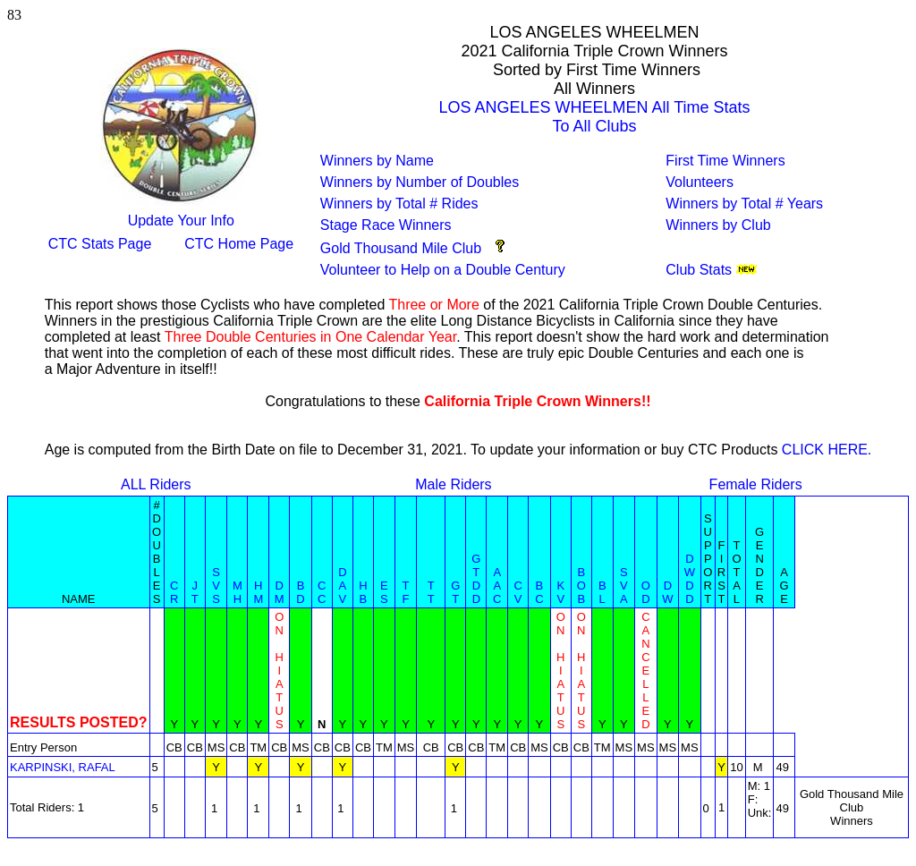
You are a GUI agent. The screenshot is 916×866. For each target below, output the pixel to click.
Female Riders (755, 484)
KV (560, 592)
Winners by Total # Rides (399, 203)
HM (258, 592)
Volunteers (700, 182)
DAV (342, 585)
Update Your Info (181, 220)
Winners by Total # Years (744, 203)
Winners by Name (377, 160)
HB (363, 592)
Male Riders (453, 484)
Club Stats (699, 269)
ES (384, 592)
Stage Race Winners (386, 225)
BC (539, 592)
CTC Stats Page (100, 243)
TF (406, 592)
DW (667, 592)
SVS (216, 585)
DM (279, 592)
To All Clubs (595, 126)
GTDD (475, 579)
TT (431, 592)
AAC (497, 585)
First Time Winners (725, 160)
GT (455, 592)
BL (602, 592)
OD (645, 592)
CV (517, 592)
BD (300, 592)
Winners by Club (718, 225)
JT (195, 592)
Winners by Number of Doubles (419, 182)
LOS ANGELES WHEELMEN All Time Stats (595, 107)
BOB (581, 585)
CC (322, 592)
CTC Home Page (238, 243)
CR (174, 592)
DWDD (689, 579)
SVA (624, 585)
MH (237, 592)
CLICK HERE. (826, 449)
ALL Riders (156, 484)
